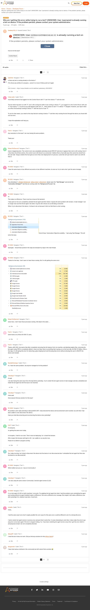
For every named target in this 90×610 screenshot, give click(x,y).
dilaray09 (10, 534)
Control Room (13, 56)
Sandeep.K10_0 (12, 30)
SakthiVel (10, 78)
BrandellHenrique (13, 363)
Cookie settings (44, 581)
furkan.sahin (11, 97)
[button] (1, 3)
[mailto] (59, 590)
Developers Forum (18, 8)
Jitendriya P (11, 375)
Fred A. (10, 130)
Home (3, 8)
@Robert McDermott (24, 182)
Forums (9, 8)
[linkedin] (42, 590)
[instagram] (53, 590)
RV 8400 (10, 166)
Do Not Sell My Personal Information (26, 601)
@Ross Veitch (35, 182)
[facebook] (31, 590)
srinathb (10, 507)
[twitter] (37, 590)
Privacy (14, 601)
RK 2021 (10, 179)
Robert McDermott (13, 148)
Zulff (9, 425)
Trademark (59, 601)
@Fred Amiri (42, 182)
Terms (53, 601)
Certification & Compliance (71, 601)
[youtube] (48, 590)
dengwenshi (11, 546)
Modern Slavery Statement (43, 601)
